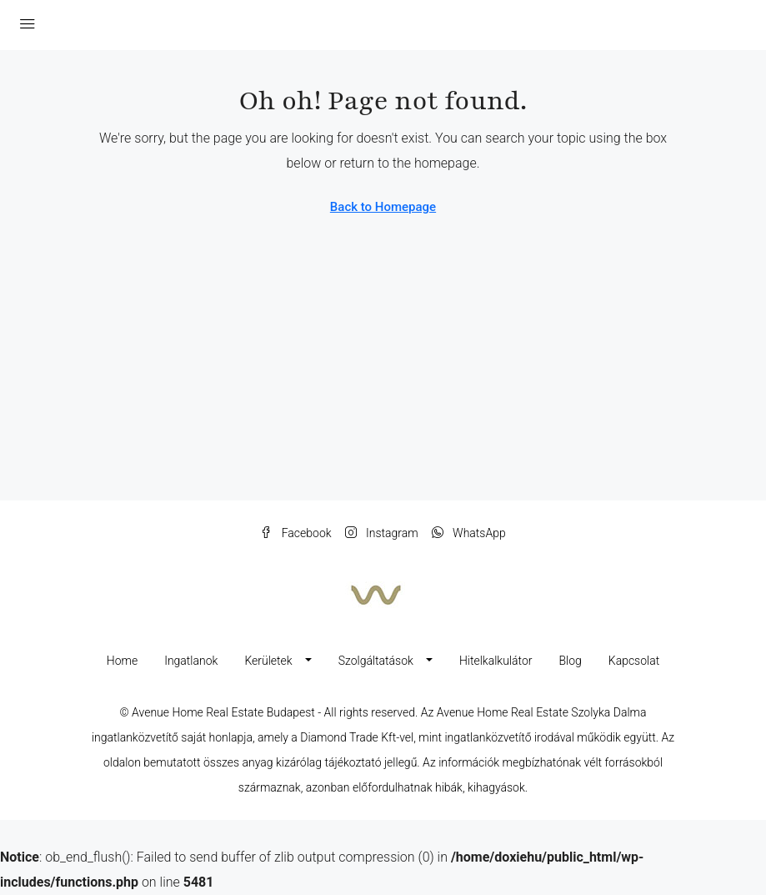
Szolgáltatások (375, 660)
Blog (569, 660)
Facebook (295, 533)
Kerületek (268, 660)
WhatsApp (469, 533)
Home (122, 660)
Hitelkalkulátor (496, 660)
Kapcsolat (633, 660)
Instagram (381, 533)
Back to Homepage (383, 206)
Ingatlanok (191, 660)
